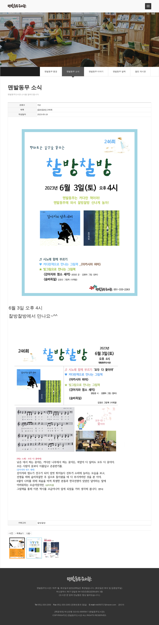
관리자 (121, 605)
